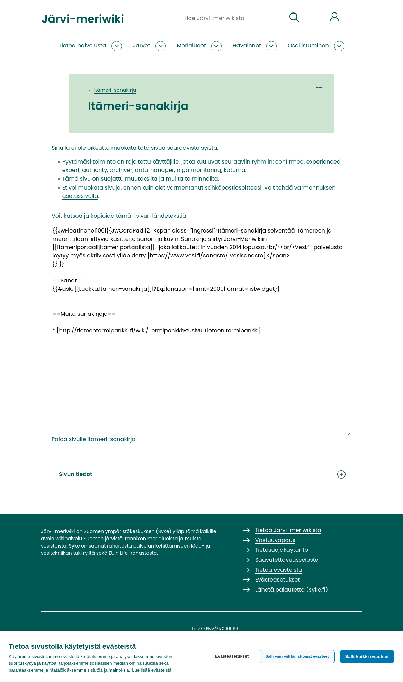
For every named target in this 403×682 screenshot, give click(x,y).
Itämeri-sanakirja (115, 90)
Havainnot (247, 46)
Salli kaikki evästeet (367, 656)
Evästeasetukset (232, 656)
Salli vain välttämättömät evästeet (297, 656)
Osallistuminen (308, 46)
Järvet (141, 46)
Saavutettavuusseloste (287, 560)
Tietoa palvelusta (82, 46)
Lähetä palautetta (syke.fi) (291, 590)
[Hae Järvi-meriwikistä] (233, 18)
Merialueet (191, 46)
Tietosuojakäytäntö (281, 550)
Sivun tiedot (201, 474)
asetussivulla (80, 196)
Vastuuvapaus (275, 540)
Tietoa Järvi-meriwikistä (288, 530)
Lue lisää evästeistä (151, 670)
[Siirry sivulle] (294, 18)
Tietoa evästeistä (278, 570)
